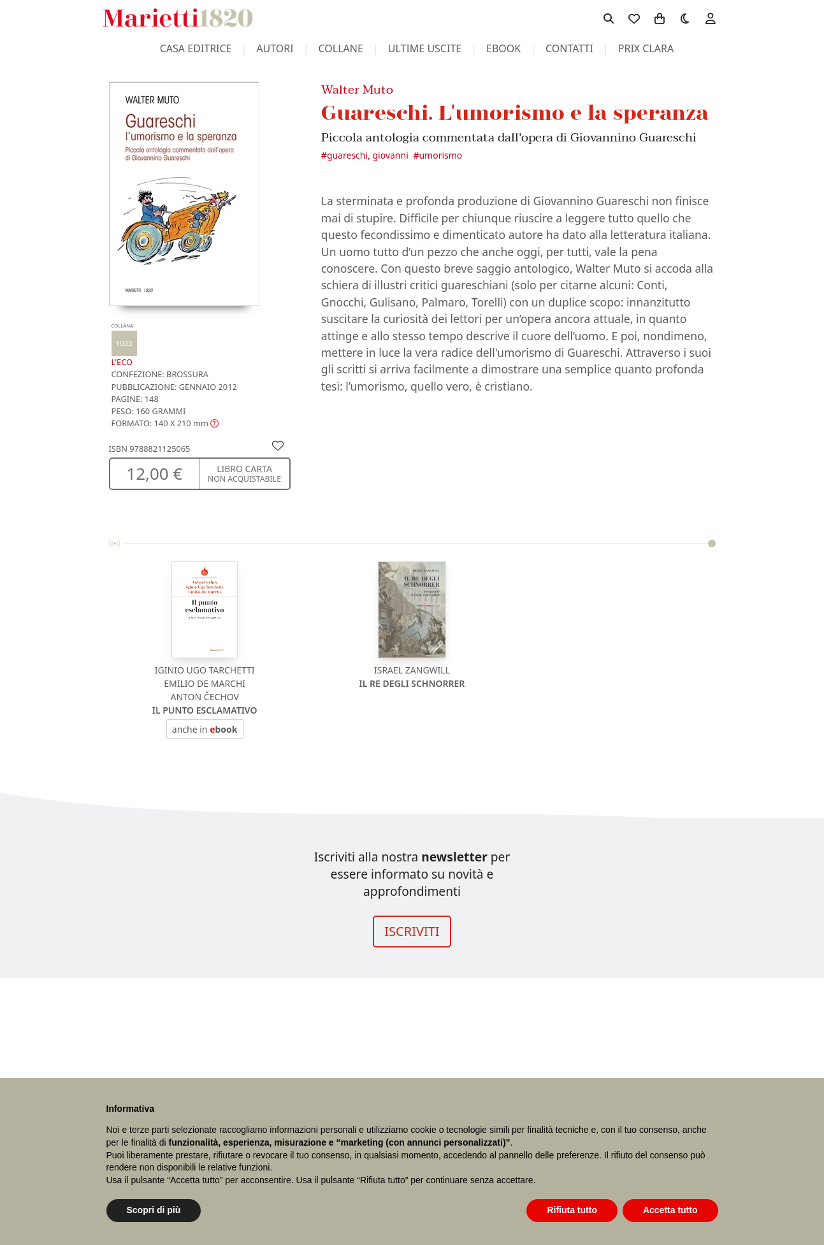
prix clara (646, 48)
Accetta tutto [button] (670, 1210)
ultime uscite (424, 48)
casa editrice (196, 48)
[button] (165, 423)
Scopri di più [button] (154, 1210)
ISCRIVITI (411, 931)
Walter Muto (357, 89)
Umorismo (440, 155)
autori (274, 48)
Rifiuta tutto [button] (572, 1210)
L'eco (124, 345)
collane (341, 48)
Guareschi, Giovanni (367, 155)
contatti (569, 48)
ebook (503, 48)
